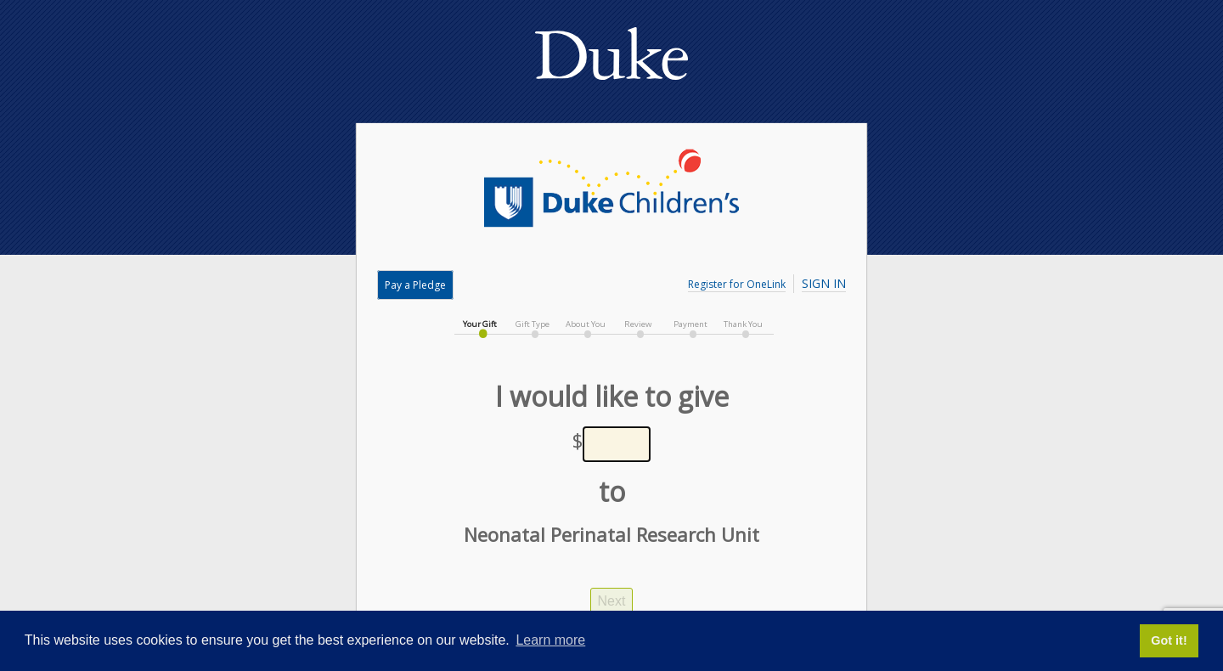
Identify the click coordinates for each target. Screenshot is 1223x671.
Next (612, 601)
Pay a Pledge (415, 285)
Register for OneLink (737, 284)
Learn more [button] (550, 640)
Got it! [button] (1168, 640)
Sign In (824, 283)
